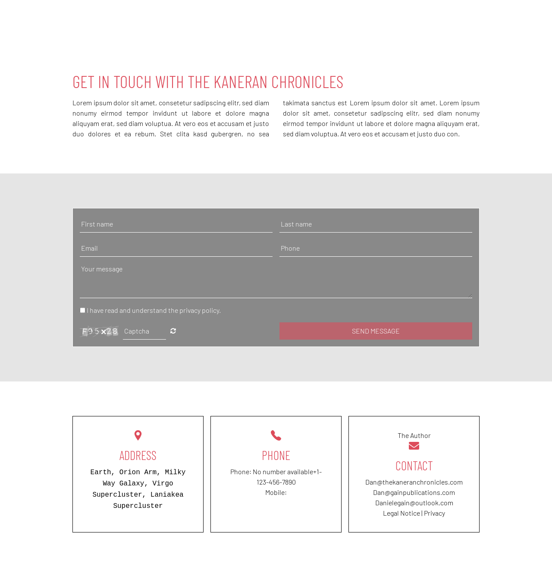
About (407, 17)
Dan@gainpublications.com (414, 492)
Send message (376, 331)
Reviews (451, 17)
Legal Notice (401, 513)
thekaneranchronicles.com (423, 482)
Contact (498, 17)
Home (370, 17)
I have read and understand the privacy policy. (154, 310)
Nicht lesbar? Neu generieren (173, 331)
